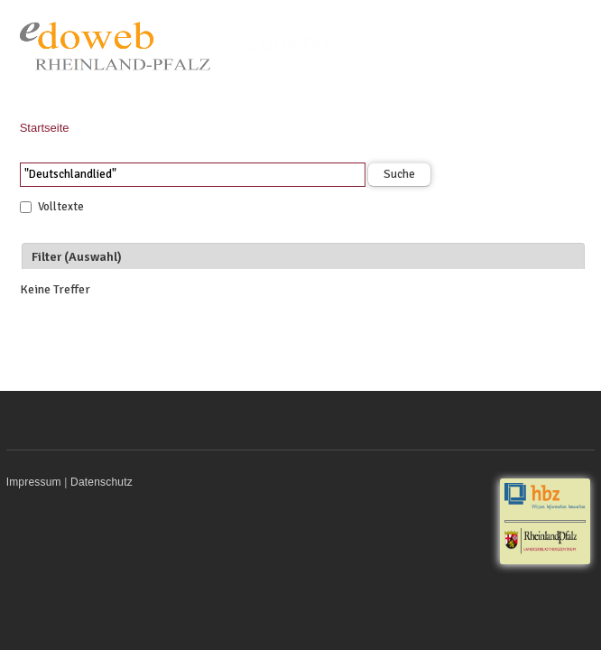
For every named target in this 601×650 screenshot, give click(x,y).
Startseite (44, 128)
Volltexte (61, 207)
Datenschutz (101, 482)
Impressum (33, 482)
